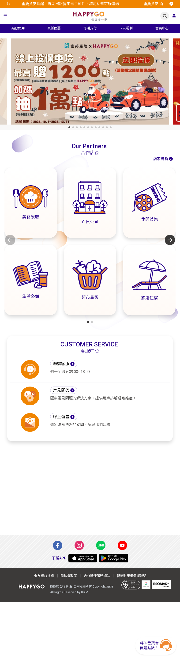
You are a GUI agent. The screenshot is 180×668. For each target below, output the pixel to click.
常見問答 (61, 390)
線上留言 (61, 416)
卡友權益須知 (44, 576)
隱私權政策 (68, 576)
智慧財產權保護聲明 (131, 576)
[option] (77, 4)
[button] (5, 16)
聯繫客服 (61, 363)
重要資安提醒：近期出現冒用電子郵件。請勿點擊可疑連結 (71, 4)
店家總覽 (160, 159)
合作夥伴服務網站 (97, 576)
